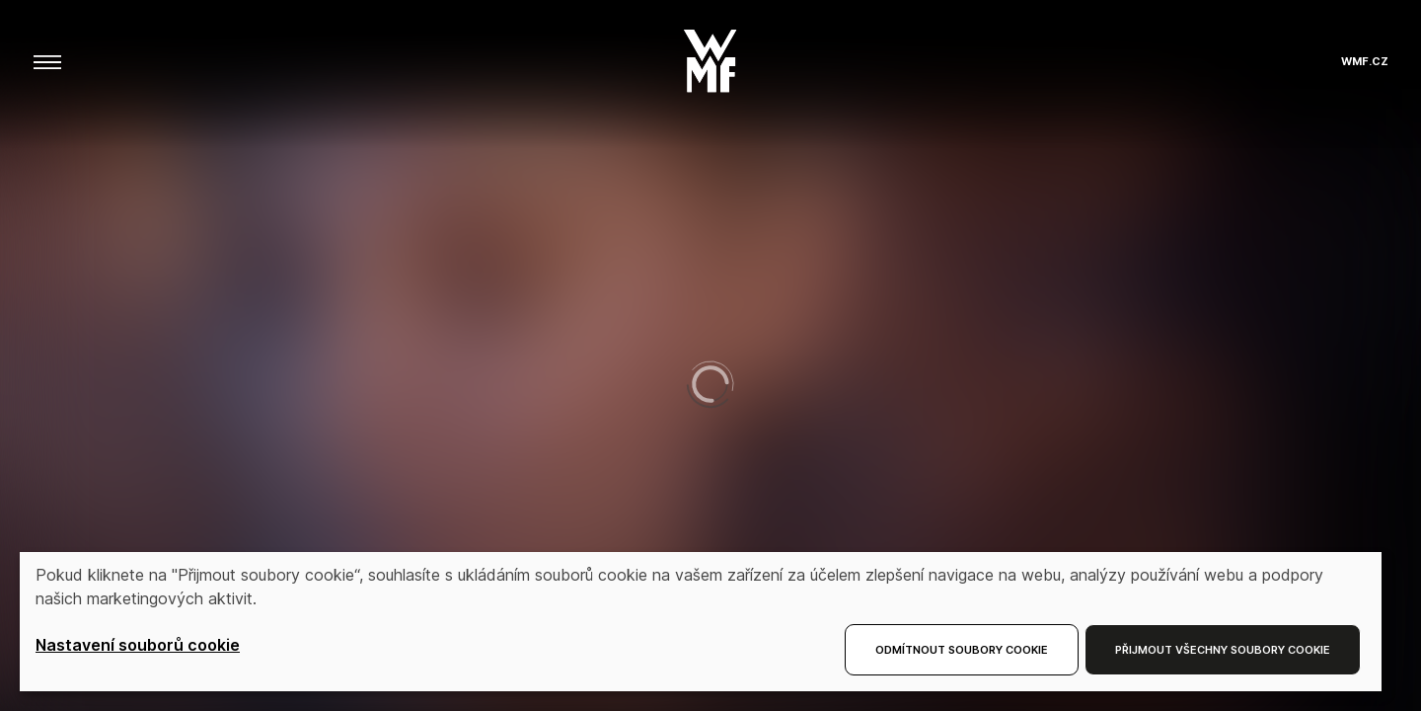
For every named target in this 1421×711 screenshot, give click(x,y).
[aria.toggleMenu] (47, 61)
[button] (710, 55)
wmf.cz (1364, 61)
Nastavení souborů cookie (138, 645)
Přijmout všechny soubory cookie (1222, 650)
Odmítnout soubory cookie (961, 650)
